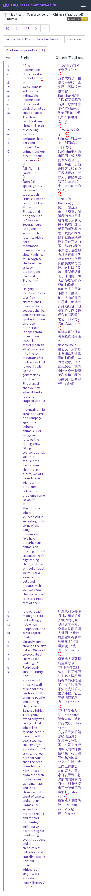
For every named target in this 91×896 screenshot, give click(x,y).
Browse (12, 19)
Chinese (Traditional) (68, 14)
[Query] (74, 39)
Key (9, 57)
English (28, 57)
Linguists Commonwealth (29, 5)
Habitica (16, 14)
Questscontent (37, 14)
